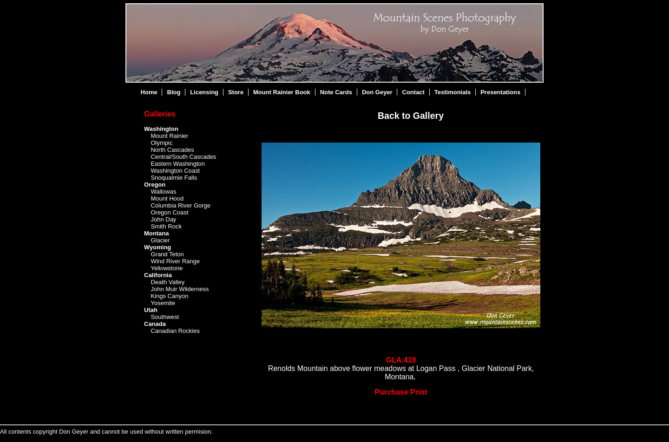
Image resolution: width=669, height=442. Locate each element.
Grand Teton (167, 254)
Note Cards (336, 92)
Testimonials (452, 92)
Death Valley (167, 282)
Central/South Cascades (183, 156)
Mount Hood (167, 198)
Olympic (161, 142)
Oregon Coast (169, 212)
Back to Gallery (411, 115)
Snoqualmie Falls (174, 177)
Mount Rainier (169, 135)
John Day (163, 219)
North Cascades (172, 149)
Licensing (204, 92)
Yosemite (163, 302)
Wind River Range (175, 261)
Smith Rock (166, 226)
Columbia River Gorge (180, 205)
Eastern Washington (178, 163)
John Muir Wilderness (180, 289)
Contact (413, 92)
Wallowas (163, 191)
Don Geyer (377, 92)
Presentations (500, 92)
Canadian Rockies (175, 330)
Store (235, 92)
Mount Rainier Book (281, 92)
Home (149, 92)
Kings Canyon (169, 295)
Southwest (165, 316)
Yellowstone (167, 268)
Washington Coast (175, 170)
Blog (174, 92)
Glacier (160, 240)
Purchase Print (401, 392)
